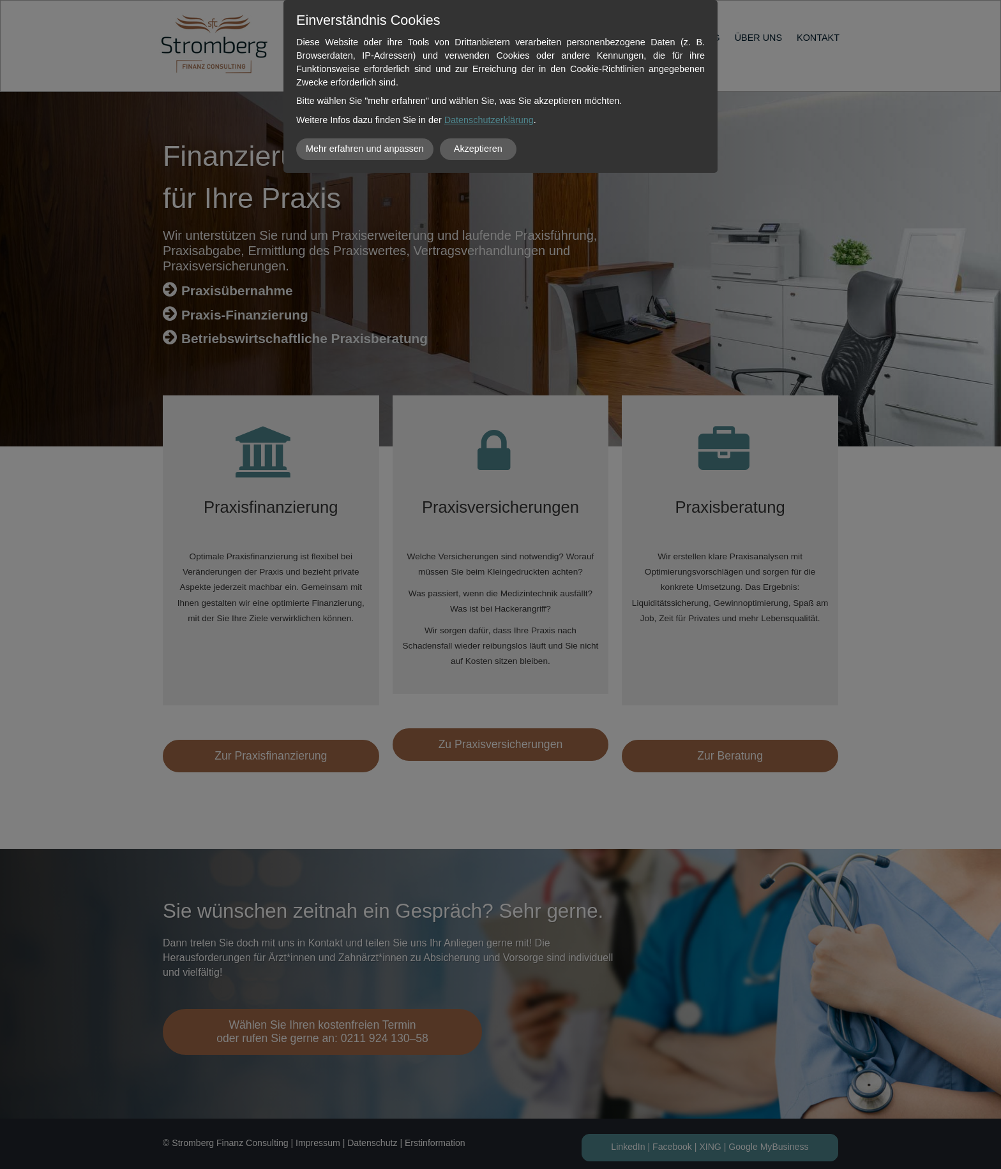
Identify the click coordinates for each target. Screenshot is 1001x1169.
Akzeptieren (478, 148)
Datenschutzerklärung (489, 120)
